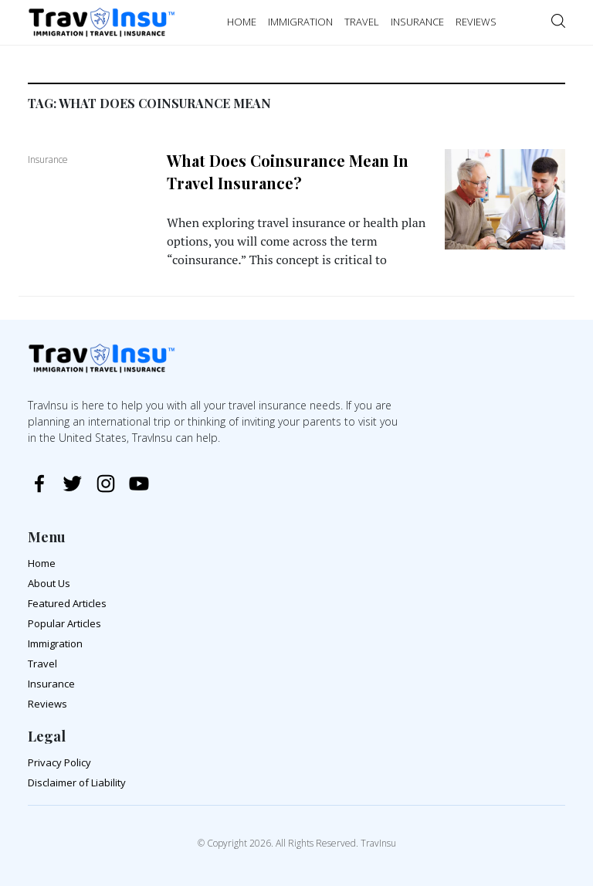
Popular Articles (64, 623)
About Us (49, 583)
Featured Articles (67, 603)
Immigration (55, 643)
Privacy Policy (59, 762)
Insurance (51, 684)
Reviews (47, 704)
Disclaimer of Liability (77, 782)
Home (42, 563)
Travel (42, 663)
